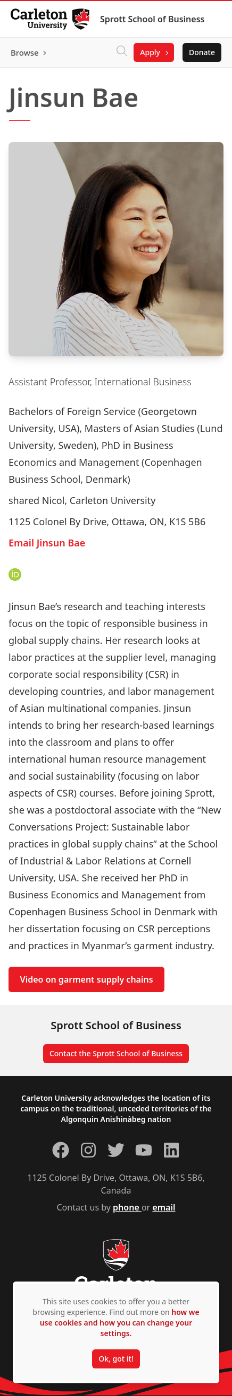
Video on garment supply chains (86, 979)
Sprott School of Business (152, 19)
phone (127, 1207)
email (163, 1207)
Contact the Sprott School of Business (116, 1053)
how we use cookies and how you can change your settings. (120, 1322)
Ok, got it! (115, 1359)
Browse (25, 52)
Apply (150, 52)
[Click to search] (122, 52)
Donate (202, 52)
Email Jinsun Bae (47, 542)
